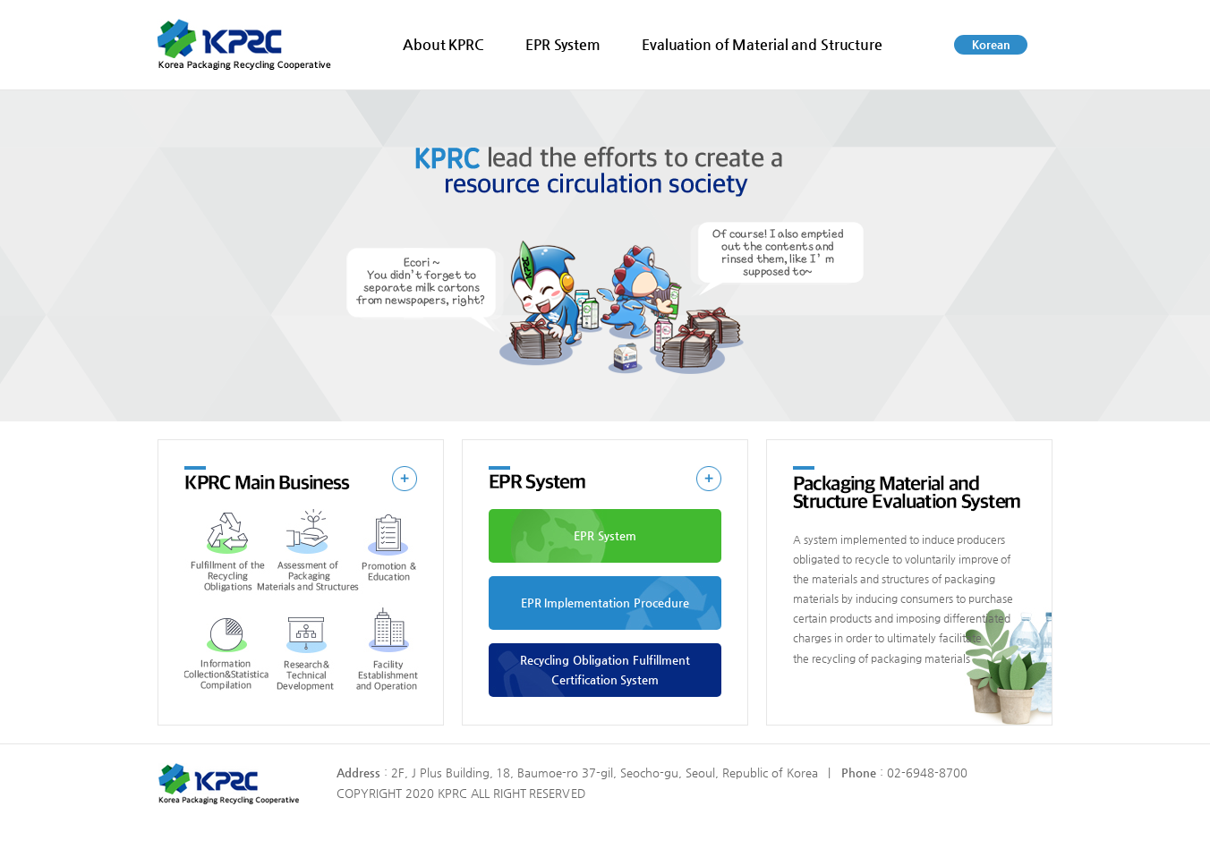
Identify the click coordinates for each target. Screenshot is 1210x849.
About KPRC (443, 44)
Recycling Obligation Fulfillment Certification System (605, 669)
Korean (991, 44)
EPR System (563, 44)
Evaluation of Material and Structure (762, 44)
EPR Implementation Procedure (605, 602)
